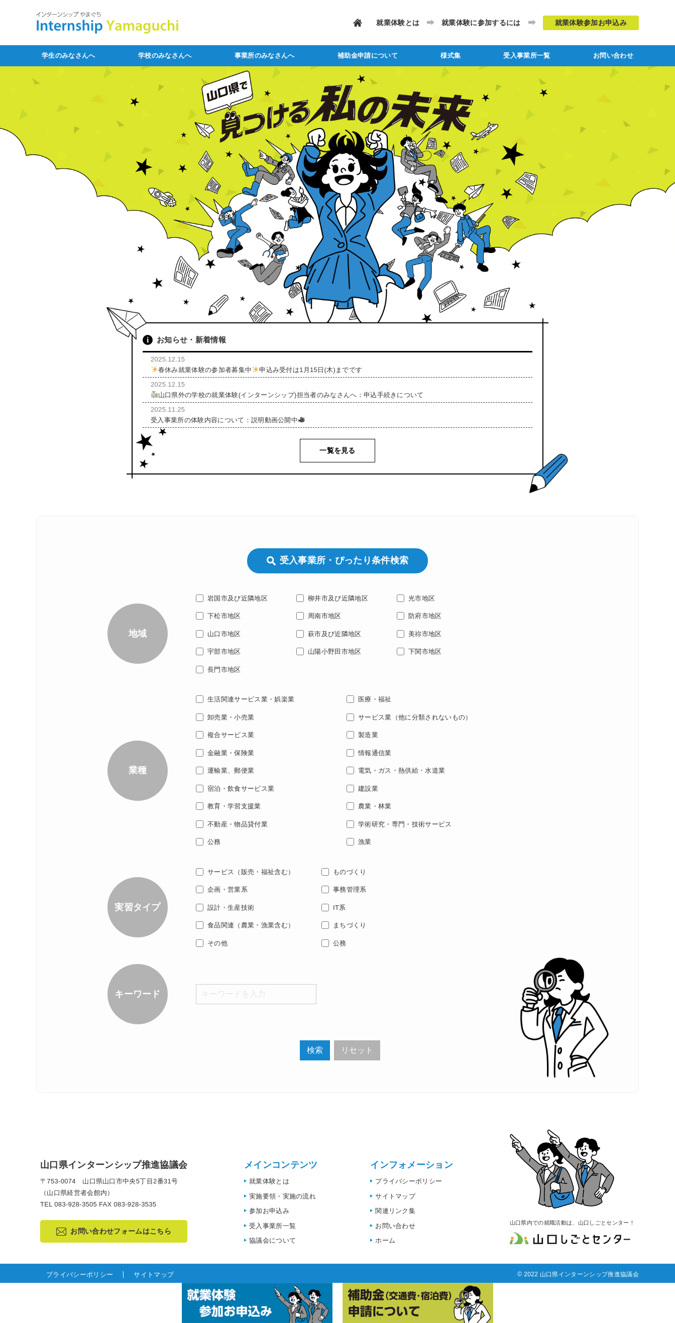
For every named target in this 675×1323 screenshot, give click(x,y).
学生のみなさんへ (68, 55)
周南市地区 (319, 616)
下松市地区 (218, 616)
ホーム (385, 1240)
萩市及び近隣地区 (329, 634)
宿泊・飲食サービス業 (235, 788)
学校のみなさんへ (165, 55)
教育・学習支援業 (228, 806)
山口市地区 (218, 634)
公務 (208, 842)
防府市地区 (419, 616)
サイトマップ (395, 1196)
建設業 (362, 788)
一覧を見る (337, 450)
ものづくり (344, 872)
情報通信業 (369, 753)
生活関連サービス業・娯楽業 (245, 699)
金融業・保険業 (225, 753)
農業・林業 (369, 806)
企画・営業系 (222, 889)
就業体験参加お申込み (591, 23)
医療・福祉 (369, 699)
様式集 (450, 55)
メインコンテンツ (281, 1165)
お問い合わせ (613, 55)
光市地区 (416, 598)
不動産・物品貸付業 (232, 824)
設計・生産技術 (225, 907)
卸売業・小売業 (225, 717)
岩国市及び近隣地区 (232, 598)
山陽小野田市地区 (329, 651)
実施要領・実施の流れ (282, 1196)
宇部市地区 (218, 651)
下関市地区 (419, 651)
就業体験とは (397, 23)
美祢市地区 (419, 634)
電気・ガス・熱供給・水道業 (396, 770)
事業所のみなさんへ (265, 55)
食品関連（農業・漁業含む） (245, 925)
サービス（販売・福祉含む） (245, 872)
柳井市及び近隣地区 (332, 598)
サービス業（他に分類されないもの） (409, 717)
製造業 (362, 735)
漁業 (359, 842)
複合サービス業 (225, 735)
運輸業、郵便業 (225, 770)
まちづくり (344, 925)
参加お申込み (269, 1211)
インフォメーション (411, 1165)
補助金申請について (368, 55)
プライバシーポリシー (408, 1181)
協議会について (272, 1240)
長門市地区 (218, 669)
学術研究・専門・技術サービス (399, 824)
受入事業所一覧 (526, 55)
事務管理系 (344, 889)
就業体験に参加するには (481, 23)
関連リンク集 (395, 1211)
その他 (212, 943)
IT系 (333, 907)
